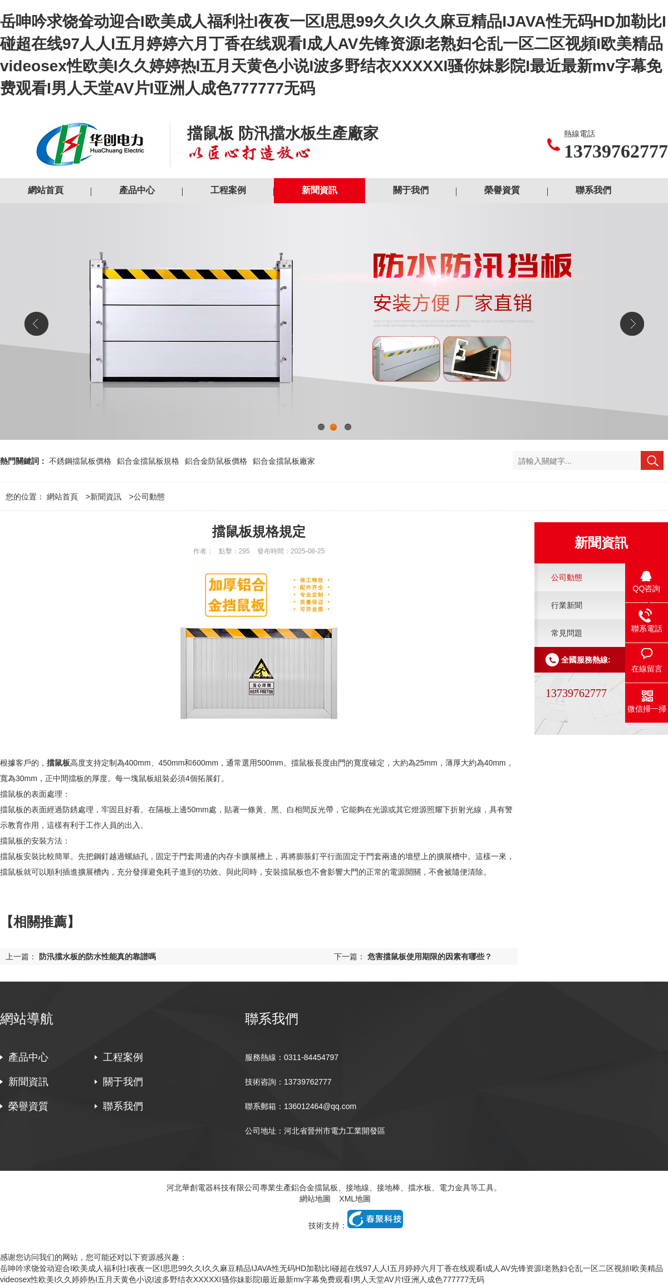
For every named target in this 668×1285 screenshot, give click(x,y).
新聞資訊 (319, 190)
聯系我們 (593, 190)
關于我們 (411, 190)
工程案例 (228, 190)
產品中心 (137, 190)
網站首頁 (45, 190)
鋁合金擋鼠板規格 (148, 461)
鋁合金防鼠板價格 (216, 461)
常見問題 (566, 633)
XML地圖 (355, 1198)
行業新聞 (566, 605)
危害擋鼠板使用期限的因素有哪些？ (429, 956)
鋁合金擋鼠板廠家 (284, 461)
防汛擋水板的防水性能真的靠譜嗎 (97, 956)
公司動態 (149, 496)
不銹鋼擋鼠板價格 (80, 461)
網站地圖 (315, 1198)
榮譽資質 (502, 190)
